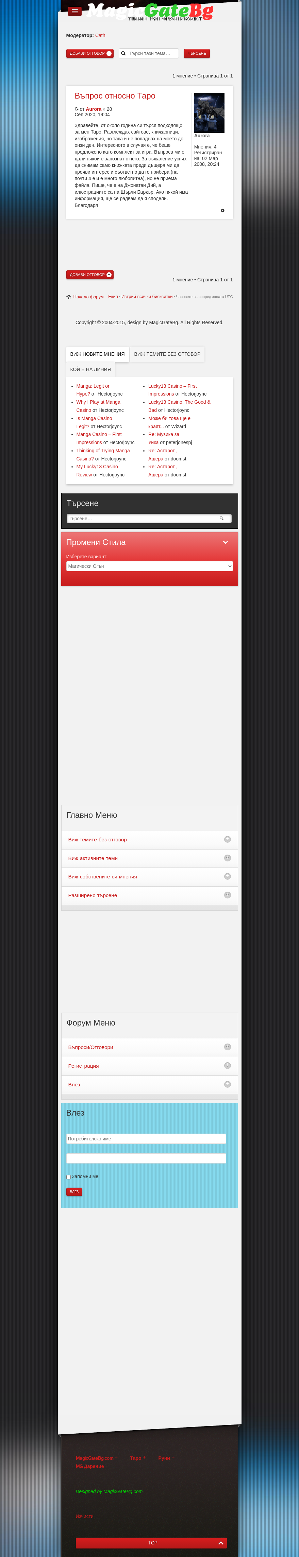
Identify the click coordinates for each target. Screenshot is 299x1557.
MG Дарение (90, 1466)
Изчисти (85, 1516)
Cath (100, 35)
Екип (113, 296)
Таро (136, 1458)
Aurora (93, 109)
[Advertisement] (149, 232)
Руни (164, 1458)
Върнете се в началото (223, 211)
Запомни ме (85, 1176)
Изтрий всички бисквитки (146, 296)
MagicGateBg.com (94, 1458)
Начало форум (88, 296)
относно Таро (115, 96)
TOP (152, 1542)
